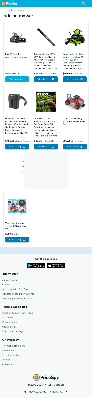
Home (7, 10)
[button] (17, 79)
